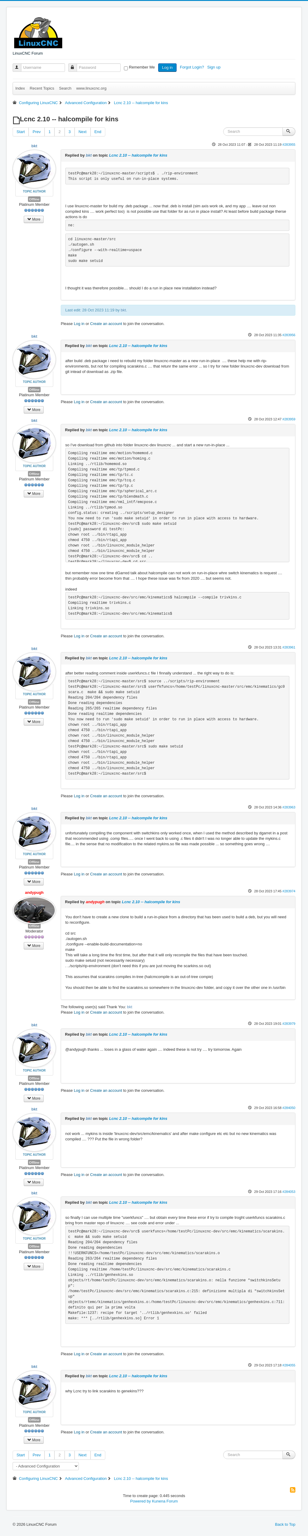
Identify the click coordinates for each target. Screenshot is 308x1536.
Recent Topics (42, 88)
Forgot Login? (192, 67)
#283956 (288, 335)
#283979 (288, 1023)
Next (83, 131)
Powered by (140, 1501)
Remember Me (142, 67)
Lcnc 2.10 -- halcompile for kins (138, 155)
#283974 (288, 891)
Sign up (214, 67)
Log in (167, 67)
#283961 (288, 647)
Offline (34, 199)
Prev (36, 131)
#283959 (288, 419)
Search (65, 88)
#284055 (288, 1365)
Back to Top (285, 1524)
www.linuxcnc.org (91, 88)
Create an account (106, 323)
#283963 (288, 807)
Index (20, 88)
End (97, 131)
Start (21, 131)
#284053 (288, 1191)
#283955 (288, 144)
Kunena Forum (165, 1501)
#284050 (288, 1108)
